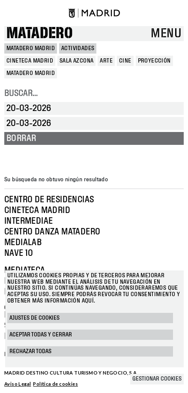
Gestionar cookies (157, 379)
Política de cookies (55, 383)
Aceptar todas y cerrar (40, 335)
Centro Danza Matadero (52, 232)
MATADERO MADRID (30, 48)
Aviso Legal (17, 383)
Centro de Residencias (49, 199)
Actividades (77, 48)
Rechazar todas (30, 351)
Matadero (39, 33)
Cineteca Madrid (37, 210)
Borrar (21, 138)
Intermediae (28, 221)
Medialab (23, 242)
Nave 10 (18, 253)
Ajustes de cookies (34, 318)
